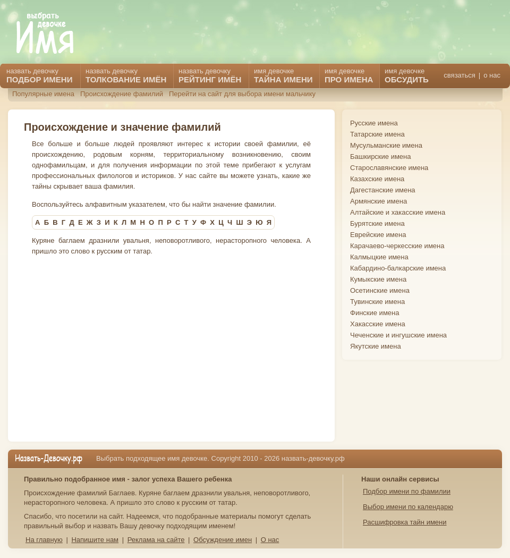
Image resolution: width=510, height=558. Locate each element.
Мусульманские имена (386, 145)
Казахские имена (377, 179)
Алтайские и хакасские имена (397, 212)
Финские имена (374, 313)
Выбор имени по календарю (408, 507)
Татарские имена (377, 134)
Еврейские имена (378, 235)
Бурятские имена (377, 223)
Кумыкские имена (378, 279)
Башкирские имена (380, 156)
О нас (270, 540)
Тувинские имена (377, 302)
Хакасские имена (377, 324)
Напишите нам (94, 540)
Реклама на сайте (156, 540)
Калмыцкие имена (379, 257)
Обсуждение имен (222, 540)
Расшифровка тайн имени (405, 522)
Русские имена (374, 123)
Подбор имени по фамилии (406, 491)
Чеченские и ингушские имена (398, 335)
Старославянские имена (389, 168)
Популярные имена (43, 94)
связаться (459, 75)
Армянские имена (378, 201)
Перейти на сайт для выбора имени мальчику (242, 94)
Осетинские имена (380, 290)
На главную (44, 540)
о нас (491, 75)
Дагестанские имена (382, 190)
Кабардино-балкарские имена (398, 268)
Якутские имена (375, 346)
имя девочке (407, 75)
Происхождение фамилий (121, 94)
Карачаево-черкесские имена (397, 246)
